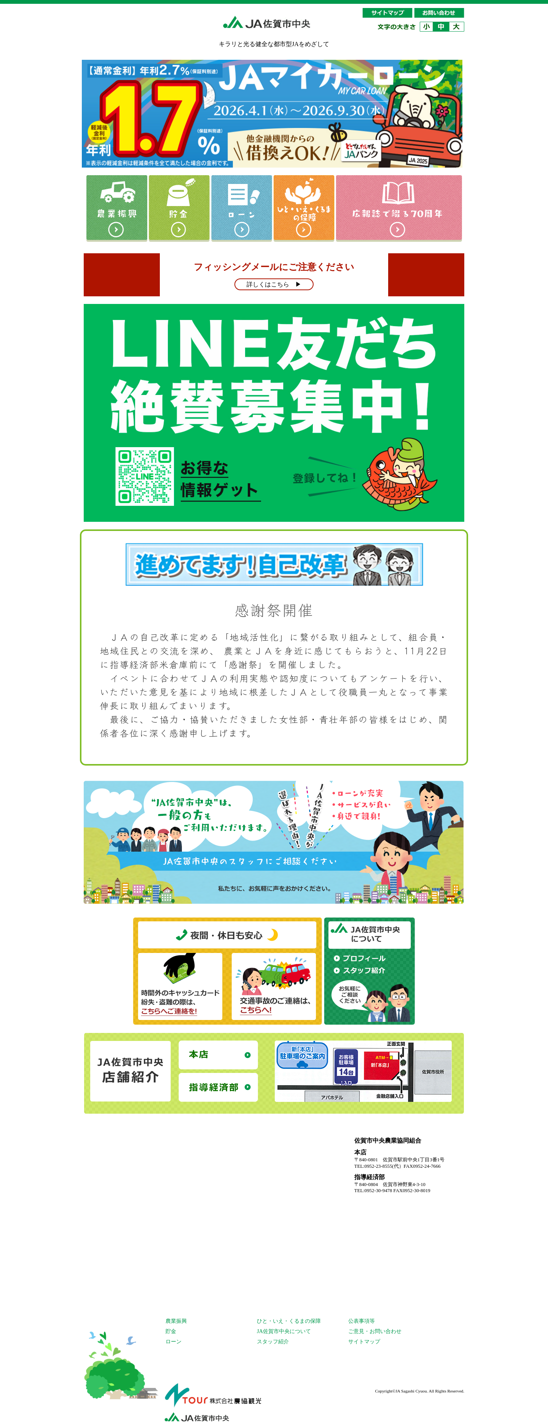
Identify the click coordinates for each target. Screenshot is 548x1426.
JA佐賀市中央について (284, 1331)
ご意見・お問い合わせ (374, 1331)
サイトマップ (364, 1341)
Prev (94, 110)
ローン (174, 1341)
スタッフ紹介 (273, 1341)
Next (454, 110)
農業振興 (176, 1321)
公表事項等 (361, 1321)
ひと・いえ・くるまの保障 (289, 1321)
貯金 (171, 1331)
